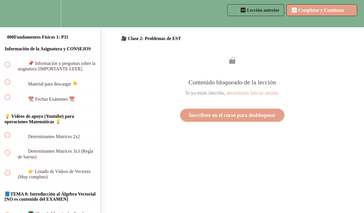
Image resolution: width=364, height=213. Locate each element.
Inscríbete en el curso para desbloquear (232, 115)
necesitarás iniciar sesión (252, 93)
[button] (10, 13)
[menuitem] (50, 13)
